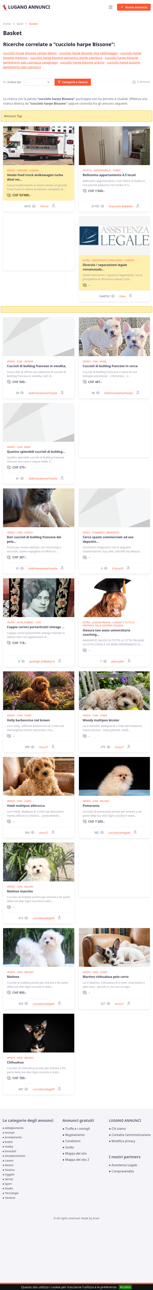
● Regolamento (73, 1135)
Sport (20, 24)
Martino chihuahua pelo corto (106, 977)
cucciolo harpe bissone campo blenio (30, 53)
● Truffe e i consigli (76, 1128)
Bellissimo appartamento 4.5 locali (109, 175)
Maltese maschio (20, 891)
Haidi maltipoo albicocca (26, 805)
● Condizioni (71, 1141)
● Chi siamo (117, 1128)
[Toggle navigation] (110, 7)
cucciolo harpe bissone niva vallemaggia (88, 53)
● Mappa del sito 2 (75, 1159)
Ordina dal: (12, 82)
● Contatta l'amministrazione (130, 1135)
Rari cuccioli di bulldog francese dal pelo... (34, 539)
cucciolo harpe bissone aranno (82, 62)
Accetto (125, 1287)
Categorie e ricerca (72, 82)
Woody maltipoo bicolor (101, 720)
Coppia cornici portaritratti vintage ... (35, 627)
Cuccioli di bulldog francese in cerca (110, 366)
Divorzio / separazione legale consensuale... (105, 267)
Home (7, 24)
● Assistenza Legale (123, 1165)
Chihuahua (15, 1062)
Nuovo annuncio (133, 7)
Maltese (13, 977)
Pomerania (91, 805)
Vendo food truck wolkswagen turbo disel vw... (35, 177)
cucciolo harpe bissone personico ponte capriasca (66, 58)
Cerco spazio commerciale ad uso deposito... (108, 539)
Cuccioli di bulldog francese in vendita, (36, 366)
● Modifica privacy (122, 1141)
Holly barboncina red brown (28, 720)
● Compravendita (121, 1171)
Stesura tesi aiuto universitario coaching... (106, 632)
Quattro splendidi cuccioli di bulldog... (36, 452)
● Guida (68, 1147)
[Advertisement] (38, 243)
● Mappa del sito (74, 1153)
